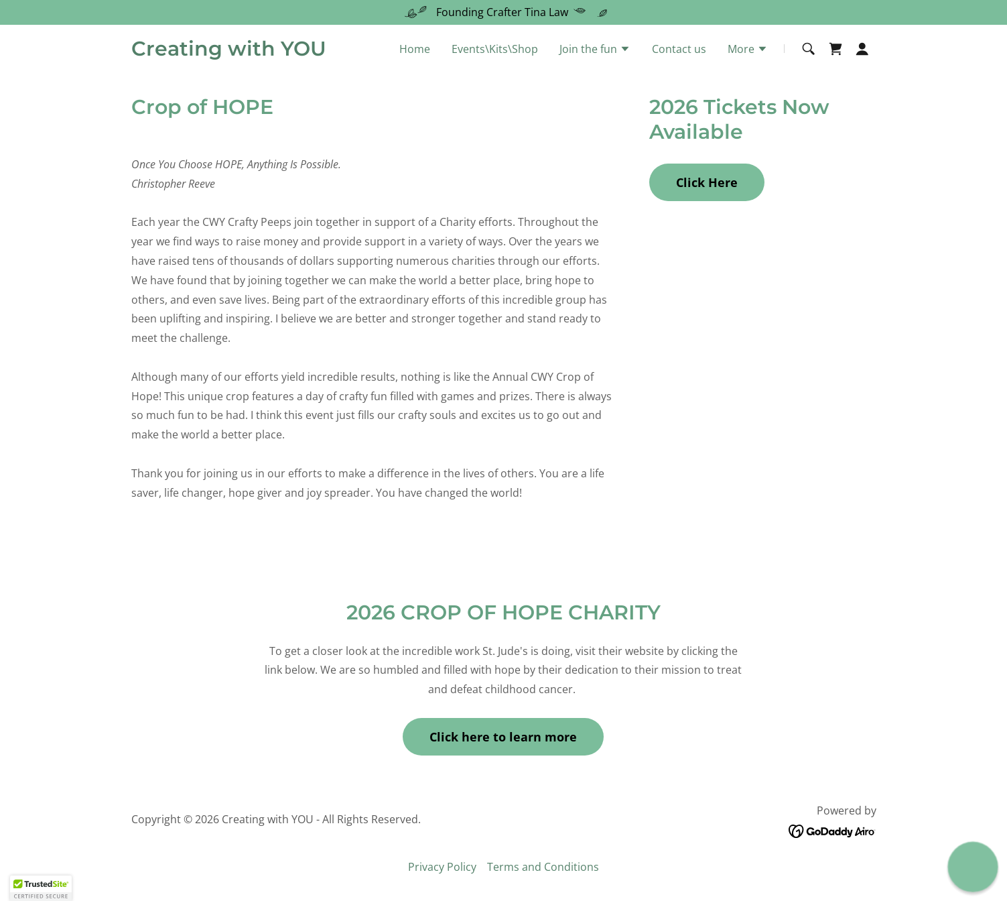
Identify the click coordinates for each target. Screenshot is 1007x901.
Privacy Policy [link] (442, 866)
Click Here (707, 182)
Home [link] (414, 49)
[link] (228, 51)
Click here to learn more (503, 737)
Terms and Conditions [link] (543, 866)
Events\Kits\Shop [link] (495, 49)
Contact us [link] (679, 49)
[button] (594, 50)
